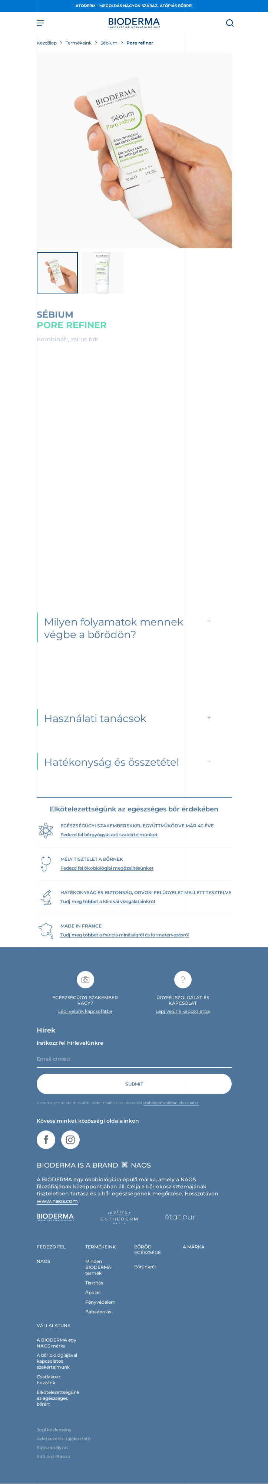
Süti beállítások (53, 1463)
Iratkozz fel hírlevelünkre (70, 1050)
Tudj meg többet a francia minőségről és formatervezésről (124, 942)
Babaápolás (98, 1319)
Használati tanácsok (95, 725)
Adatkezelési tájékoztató (64, 1445)
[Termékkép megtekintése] (134, 150)
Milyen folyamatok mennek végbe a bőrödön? (113, 635)
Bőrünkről (145, 1274)
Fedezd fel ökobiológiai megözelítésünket (106, 875)
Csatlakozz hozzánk (48, 1387)
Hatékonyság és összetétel (111, 769)
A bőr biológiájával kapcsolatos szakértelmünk (57, 1368)
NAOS (43, 1268)
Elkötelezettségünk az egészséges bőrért (58, 1405)
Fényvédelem (100, 1309)
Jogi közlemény (54, 1436)
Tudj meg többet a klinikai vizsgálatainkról (107, 908)
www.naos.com (57, 1208)
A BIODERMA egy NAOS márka (56, 1350)
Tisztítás (94, 1290)
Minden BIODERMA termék (98, 1274)
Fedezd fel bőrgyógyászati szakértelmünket (109, 841)
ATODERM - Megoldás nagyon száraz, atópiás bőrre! (134, 5)
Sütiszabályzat (52, 1454)
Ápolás (92, 1299)
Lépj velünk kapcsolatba (85, 1018)
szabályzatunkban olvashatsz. (171, 1109)
